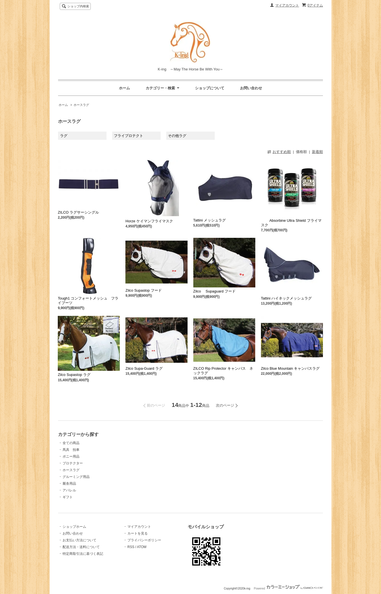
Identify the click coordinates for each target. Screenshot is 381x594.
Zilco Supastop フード (143, 290)
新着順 (317, 152)
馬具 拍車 (71, 450)
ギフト (68, 497)
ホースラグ (81, 105)
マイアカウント (287, 5)
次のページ (225, 405)
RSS (130, 547)
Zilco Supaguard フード (214, 291)
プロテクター (73, 463)
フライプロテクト (128, 136)
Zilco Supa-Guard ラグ (144, 368)
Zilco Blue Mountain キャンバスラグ (290, 368)
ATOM (142, 547)
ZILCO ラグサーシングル (78, 212)
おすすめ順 (282, 152)
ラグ (63, 136)
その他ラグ (177, 136)
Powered (288, 588)
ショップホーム (74, 527)
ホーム (124, 88)
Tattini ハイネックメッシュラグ (286, 298)
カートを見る (137, 533)
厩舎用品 (69, 484)
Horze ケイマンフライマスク (149, 221)
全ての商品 (71, 443)
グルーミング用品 (76, 477)
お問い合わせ (251, 88)
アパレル (69, 490)
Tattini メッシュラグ (209, 220)
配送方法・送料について (81, 547)
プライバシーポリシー (144, 540)
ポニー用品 (71, 456)
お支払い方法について (79, 540)
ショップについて (209, 88)
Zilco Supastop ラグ (74, 375)
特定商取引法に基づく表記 (83, 554)
